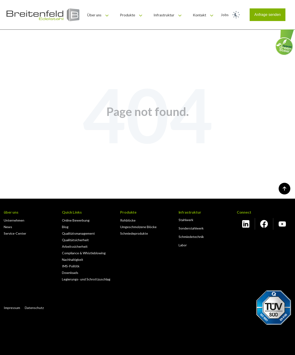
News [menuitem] (8, 227)
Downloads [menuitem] (70, 273)
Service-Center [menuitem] (15, 233)
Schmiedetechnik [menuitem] (191, 237)
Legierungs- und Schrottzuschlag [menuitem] (86, 279)
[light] (236, 14)
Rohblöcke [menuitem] (128, 220)
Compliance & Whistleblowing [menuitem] (84, 253)
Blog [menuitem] (65, 227)
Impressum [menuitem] (12, 308)
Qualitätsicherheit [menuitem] (75, 240)
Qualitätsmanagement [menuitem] (78, 233)
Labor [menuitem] (183, 245)
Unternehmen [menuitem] (14, 220)
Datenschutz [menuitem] (34, 308)
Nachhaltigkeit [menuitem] (72, 260)
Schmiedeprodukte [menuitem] (134, 233)
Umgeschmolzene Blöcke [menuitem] (138, 227)
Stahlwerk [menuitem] (186, 220)
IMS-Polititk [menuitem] (70, 266)
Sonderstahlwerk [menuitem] (191, 228)
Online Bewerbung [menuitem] (76, 220)
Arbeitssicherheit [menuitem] (75, 246)
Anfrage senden (267, 15)
